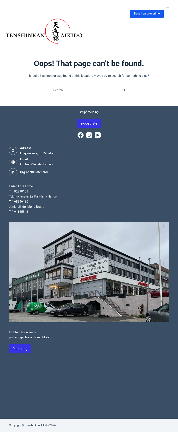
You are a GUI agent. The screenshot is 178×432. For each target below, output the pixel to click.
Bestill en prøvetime (147, 13)
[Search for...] (85, 90)
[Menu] (167, 9)
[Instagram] (89, 135)
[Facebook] (81, 135)
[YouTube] (98, 135)
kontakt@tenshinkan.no (36, 164)
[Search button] (124, 90)
